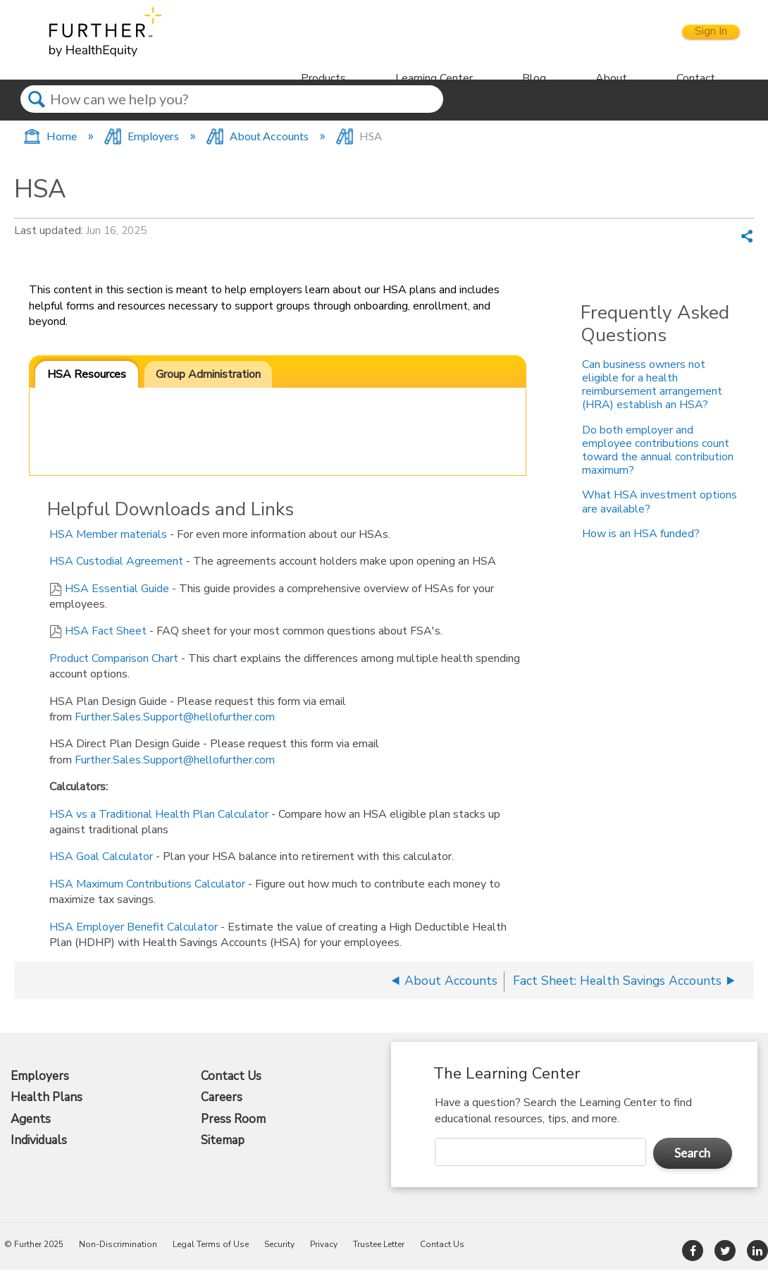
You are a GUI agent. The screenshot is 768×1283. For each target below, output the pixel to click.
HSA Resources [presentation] (86, 387)
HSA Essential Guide (117, 601)
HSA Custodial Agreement (116, 574)
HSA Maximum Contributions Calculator (147, 896)
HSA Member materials (108, 547)
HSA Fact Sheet (106, 644)
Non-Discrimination (118, 1257)
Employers (142, 149)
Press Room (233, 1132)
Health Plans (46, 1111)
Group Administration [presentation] (208, 387)
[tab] (86, 388)
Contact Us (231, 1089)
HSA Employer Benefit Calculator (133, 939)
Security (279, 1257)
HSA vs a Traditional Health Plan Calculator (158, 827)
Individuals (39, 1154)
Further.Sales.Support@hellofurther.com (175, 730)
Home (51, 149)
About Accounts (258, 149)
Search (36, 124)
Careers (221, 1111)
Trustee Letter (378, 1257)
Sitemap (222, 1154)
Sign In (697, 38)
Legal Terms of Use (211, 1257)
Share (747, 251)
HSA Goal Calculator (101, 870)
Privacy (323, 1257)
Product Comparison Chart (113, 671)
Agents (31, 1132)
